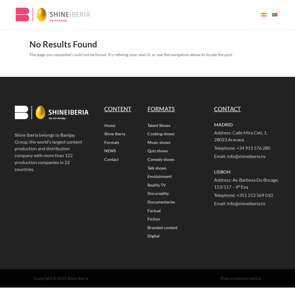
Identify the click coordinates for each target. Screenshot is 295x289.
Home (109, 125)
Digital (154, 238)
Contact (111, 160)
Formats (111, 143)
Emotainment (160, 177)
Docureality (158, 195)
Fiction (154, 220)
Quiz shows (158, 151)
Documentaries (161, 203)
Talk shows (157, 169)
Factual (154, 212)
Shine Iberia (114, 134)
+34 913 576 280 (253, 148)
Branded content (162, 229)
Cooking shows (161, 134)
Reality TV (157, 186)
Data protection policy (241, 279)
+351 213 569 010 (255, 195)
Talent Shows (159, 125)
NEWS (110, 151)
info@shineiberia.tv (246, 156)
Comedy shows (161, 160)
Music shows (159, 143)
